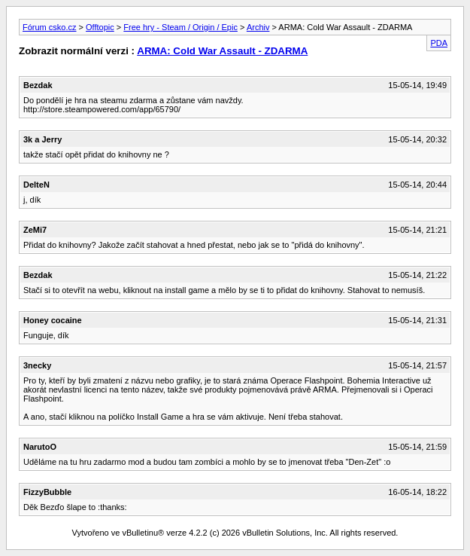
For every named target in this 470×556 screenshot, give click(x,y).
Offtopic (100, 27)
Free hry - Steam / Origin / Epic (180, 27)
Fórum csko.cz (50, 27)
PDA (438, 42)
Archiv (258, 27)
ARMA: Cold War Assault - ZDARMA (222, 51)
